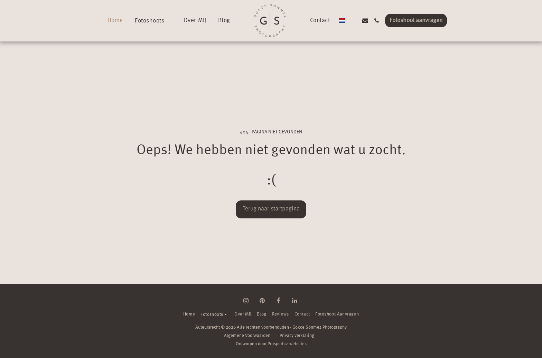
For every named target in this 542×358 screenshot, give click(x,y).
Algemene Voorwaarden (247, 335)
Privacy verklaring (297, 335)
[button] (150, 21)
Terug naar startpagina (271, 209)
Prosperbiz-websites (287, 344)
